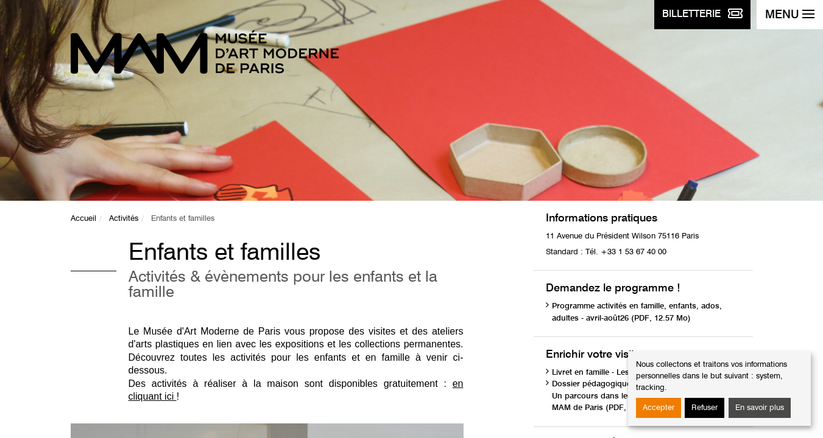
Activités (123, 219)
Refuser (704, 408)
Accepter (658, 408)
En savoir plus (759, 408)
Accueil (83, 219)
